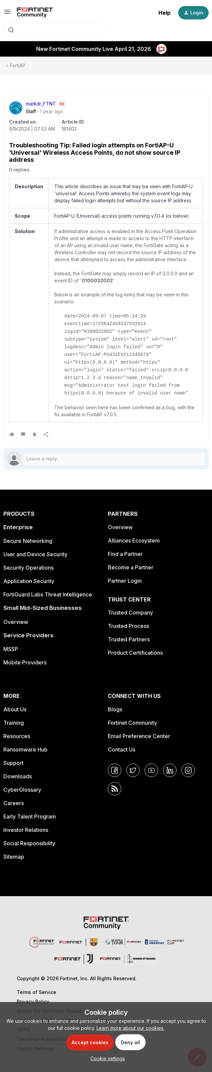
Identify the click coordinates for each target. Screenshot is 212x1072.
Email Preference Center (139, 736)
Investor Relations (25, 830)
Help (164, 12)
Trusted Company (130, 612)
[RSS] (114, 788)
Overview (15, 622)
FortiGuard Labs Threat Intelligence (47, 594)
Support (13, 763)
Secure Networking (27, 541)
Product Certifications (135, 652)
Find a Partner (125, 554)
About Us (14, 709)
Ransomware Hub (25, 749)
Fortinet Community (132, 722)
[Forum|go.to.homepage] (35, 12)
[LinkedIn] (169, 770)
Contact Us (121, 749)
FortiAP (17, 65)
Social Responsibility (29, 843)
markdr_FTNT (41, 103)
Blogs (115, 709)
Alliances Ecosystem (134, 540)
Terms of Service (36, 992)
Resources (16, 736)
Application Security (28, 581)
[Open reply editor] (106, 459)
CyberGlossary (22, 789)
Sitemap (13, 856)
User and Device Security (35, 554)
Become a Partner (130, 567)
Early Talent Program (29, 816)
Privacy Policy (33, 1001)
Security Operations (28, 567)
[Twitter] (133, 770)
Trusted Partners (129, 639)
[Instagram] (188, 770)
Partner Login (125, 580)
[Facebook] (114, 770)
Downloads (17, 776)
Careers (13, 803)
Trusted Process (128, 626)
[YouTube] (151, 770)
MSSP (10, 649)
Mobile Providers (25, 662)
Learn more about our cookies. (130, 1028)
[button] (7, 14)
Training (13, 722)
